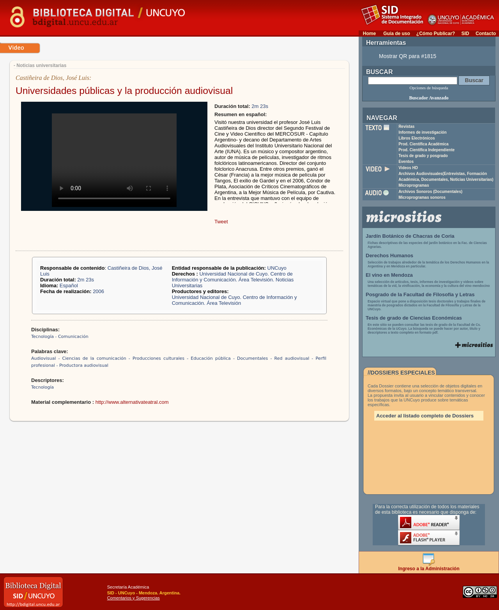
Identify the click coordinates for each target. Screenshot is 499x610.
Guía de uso (396, 33)
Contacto (486, 33)
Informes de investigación (422, 132)
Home (369, 33)
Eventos (406, 161)
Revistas (406, 126)
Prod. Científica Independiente (426, 150)
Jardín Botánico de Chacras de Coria (410, 236)
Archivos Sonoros (430, 191)
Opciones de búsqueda (429, 87)
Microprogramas (413, 185)
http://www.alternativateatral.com (132, 402)
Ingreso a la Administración (429, 566)
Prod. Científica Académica (423, 144)
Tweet (221, 222)
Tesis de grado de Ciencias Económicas (414, 318)
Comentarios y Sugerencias (133, 598)
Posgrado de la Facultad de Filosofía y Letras (420, 294)
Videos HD (408, 168)
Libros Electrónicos (416, 138)
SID (465, 33)
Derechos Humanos (389, 255)
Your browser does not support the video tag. (114, 160)
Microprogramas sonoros (422, 197)
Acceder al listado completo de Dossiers (425, 416)
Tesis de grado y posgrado (423, 156)
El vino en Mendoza (389, 275)
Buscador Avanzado (428, 98)
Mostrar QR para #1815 (407, 56)
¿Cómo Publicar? (435, 33)
